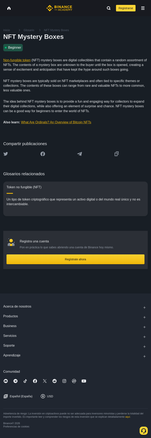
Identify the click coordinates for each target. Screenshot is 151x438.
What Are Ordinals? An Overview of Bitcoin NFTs (56, 122)
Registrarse (125, 8)
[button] (142, 8)
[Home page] (59, 8)
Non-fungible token (17, 60)
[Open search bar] (107, 8)
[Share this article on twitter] (5, 153)
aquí (127, 416)
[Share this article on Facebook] (42, 153)
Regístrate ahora (75, 259)
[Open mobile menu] (143, 8)
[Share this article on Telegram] (79, 153)
